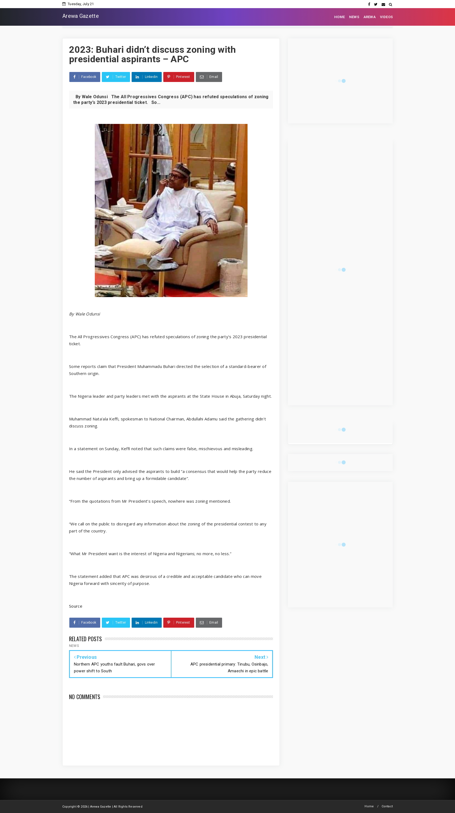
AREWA (369, 17)
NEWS (354, 17)
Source (75, 606)
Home (369, 806)
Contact (387, 806)
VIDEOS (386, 17)
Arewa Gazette (80, 16)
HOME (339, 17)
